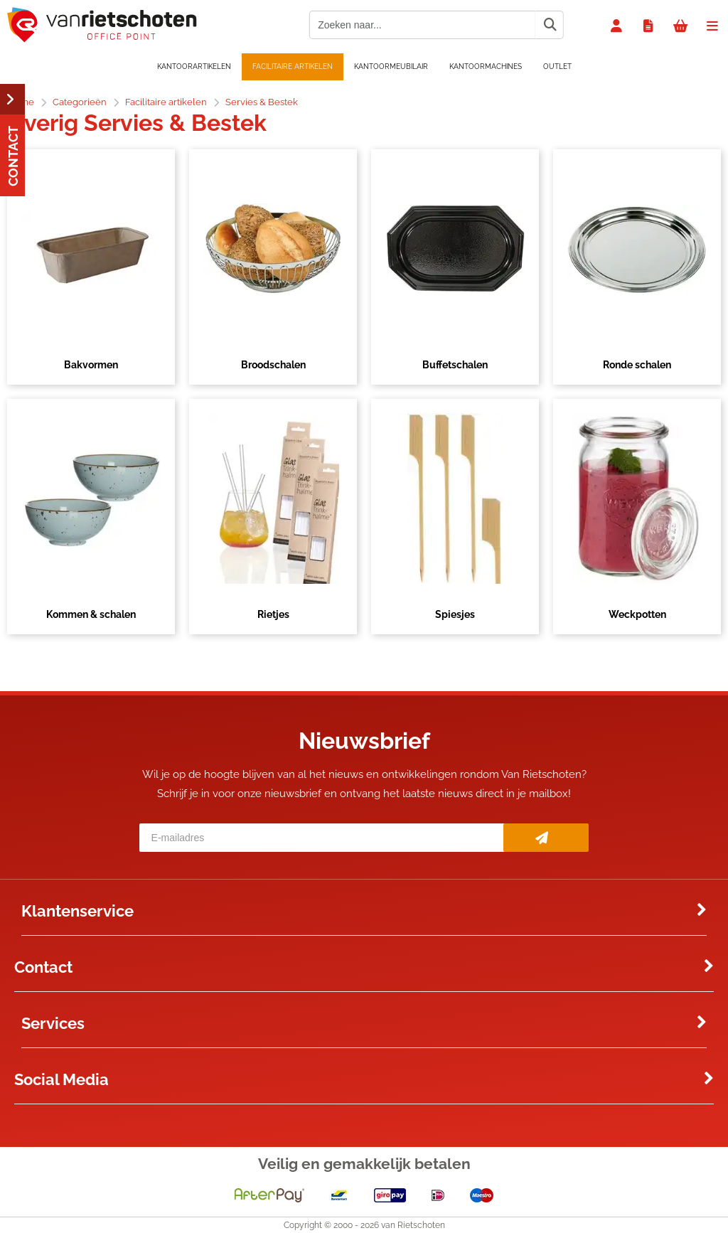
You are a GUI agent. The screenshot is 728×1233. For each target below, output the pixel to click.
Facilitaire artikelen (292, 66)
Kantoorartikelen (194, 66)
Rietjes (273, 614)
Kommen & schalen (91, 614)
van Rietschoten (413, 1225)
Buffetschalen (455, 364)
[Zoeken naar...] (549, 25)
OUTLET (557, 66)
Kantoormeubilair (391, 66)
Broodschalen (273, 364)
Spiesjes (455, 614)
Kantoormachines (485, 66)
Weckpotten (637, 614)
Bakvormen (91, 364)
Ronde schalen (637, 364)
